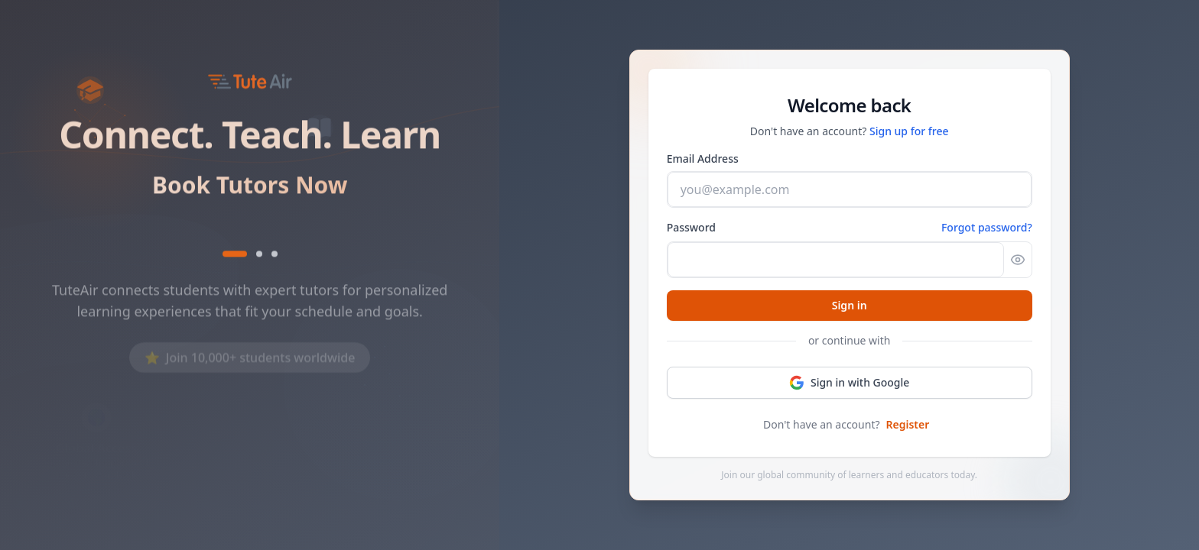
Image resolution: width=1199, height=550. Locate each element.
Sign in (849, 305)
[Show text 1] (235, 257)
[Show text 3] (274, 257)
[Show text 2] (259, 257)
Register (908, 424)
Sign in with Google (849, 382)
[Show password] (1017, 259)
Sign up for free (909, 131)
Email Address (703, 158)
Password (691, 227)
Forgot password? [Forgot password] (986, 227)
